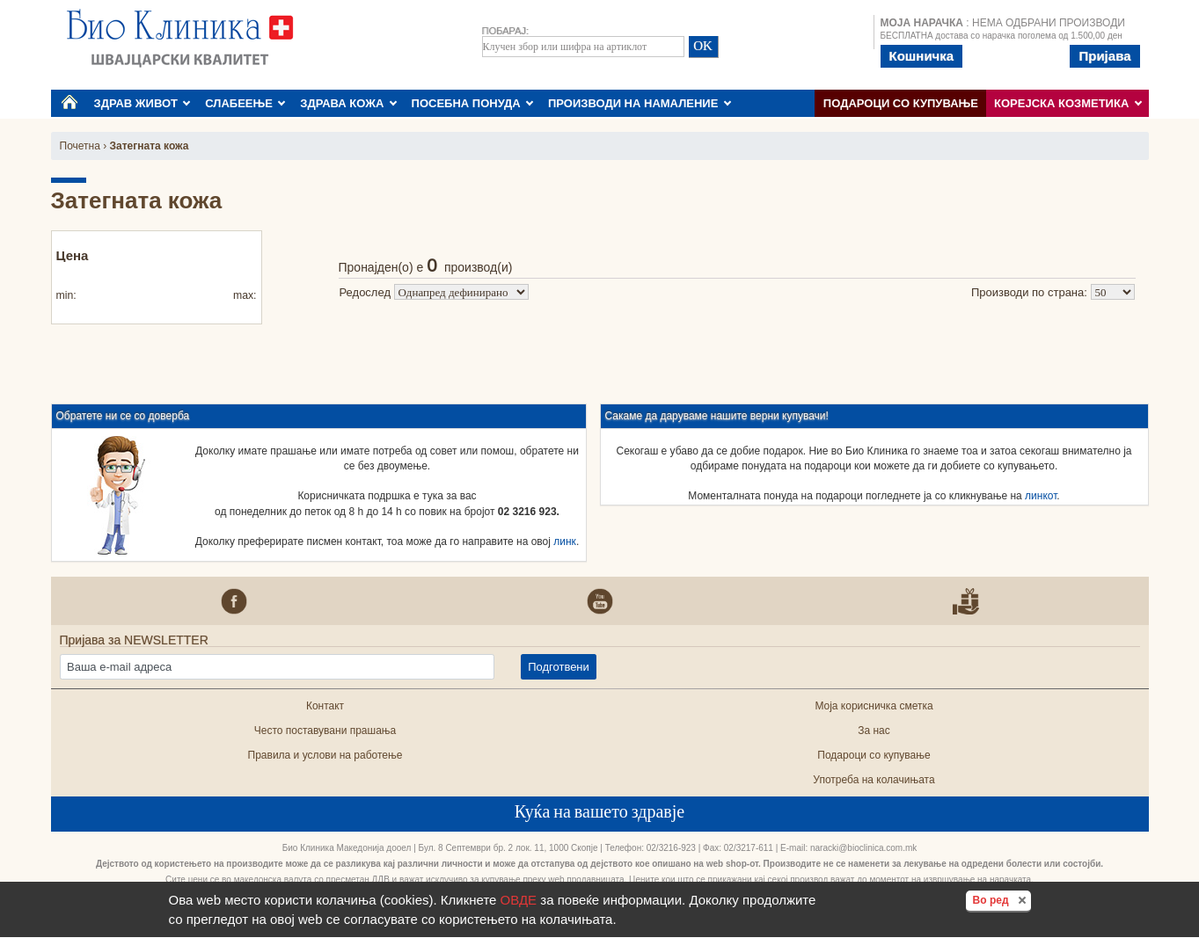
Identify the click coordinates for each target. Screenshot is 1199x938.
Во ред (1002, 899)
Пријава (1104, 55)
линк (564, 541)
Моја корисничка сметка (873, 706)
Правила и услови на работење (325, 755)
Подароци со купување (900, 103)
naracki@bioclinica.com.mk (863, 848)
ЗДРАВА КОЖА (348, 103)
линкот (1040, 496)
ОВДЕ (519, 899)
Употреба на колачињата (873, 780)
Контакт (325, 706)
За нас (874, 730)
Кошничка (921, 55)
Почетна (80, 146)
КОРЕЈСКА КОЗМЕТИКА (1068, 103)
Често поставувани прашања (325, 730)
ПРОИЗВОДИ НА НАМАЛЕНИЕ (639, 103)
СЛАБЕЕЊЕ (245, 103)
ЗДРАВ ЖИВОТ (142, 103)
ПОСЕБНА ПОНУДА (473, 103)
